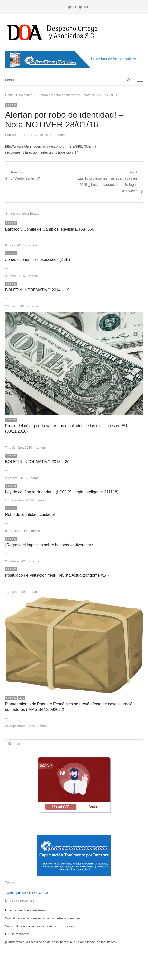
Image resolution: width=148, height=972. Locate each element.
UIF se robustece (17, 934)
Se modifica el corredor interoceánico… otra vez (39, 926)
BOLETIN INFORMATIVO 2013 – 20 (37, 462)
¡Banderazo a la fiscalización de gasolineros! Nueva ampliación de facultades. (61, 942)
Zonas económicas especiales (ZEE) (37, 259)
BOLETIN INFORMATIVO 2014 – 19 (37, 290)
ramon (60, 135)
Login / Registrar (76, 7)
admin (35, 478)
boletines (11, 105)
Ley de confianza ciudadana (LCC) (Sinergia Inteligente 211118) (61, 492)
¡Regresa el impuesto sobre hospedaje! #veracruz (49, 545)
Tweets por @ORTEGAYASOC (27, 893)
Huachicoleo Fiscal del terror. (26, 910)
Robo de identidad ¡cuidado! (30, 514)
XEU (21, 697)
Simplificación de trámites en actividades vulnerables (43, 918)
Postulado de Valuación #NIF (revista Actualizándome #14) (57, 575)
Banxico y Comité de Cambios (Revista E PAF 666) (50, 229)
